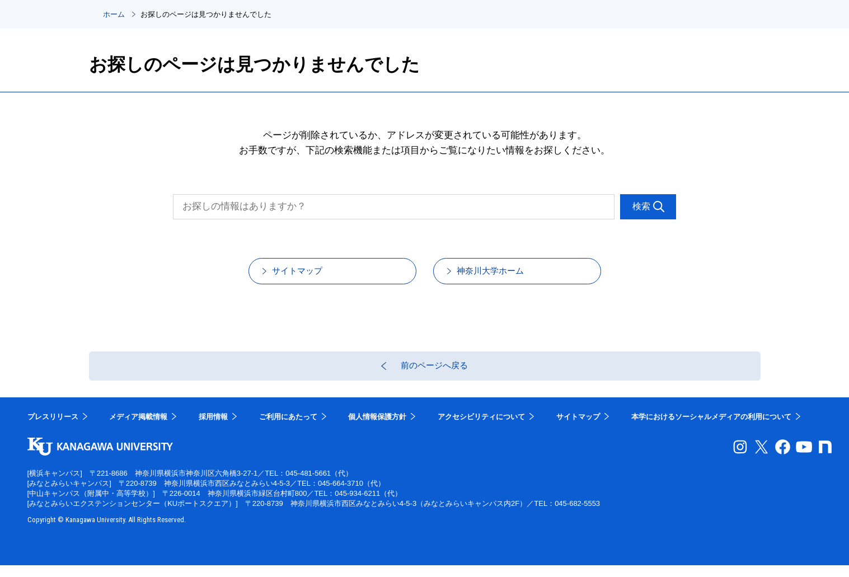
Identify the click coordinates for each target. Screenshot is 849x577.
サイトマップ (309, 274)
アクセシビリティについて (481, 428)
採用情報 (213, 428)
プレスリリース (52, 428)
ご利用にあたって (288, 428)
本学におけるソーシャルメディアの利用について (711, 428)
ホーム (114, 14)
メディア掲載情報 (138, 428)
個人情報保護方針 (377, 428)
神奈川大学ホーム (504, 274)
